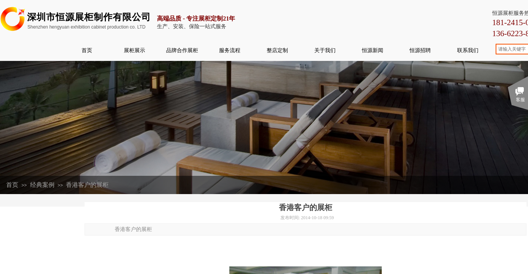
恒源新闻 (372, 50)
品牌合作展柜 (182, 50)
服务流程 (229, 50)
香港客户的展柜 (87, 185)
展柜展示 (134, 50)
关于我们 (325, 50)
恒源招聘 (420, 50)
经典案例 (42, 185)
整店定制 (277, 50)
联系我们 (467, 50)
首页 (87, 50)
